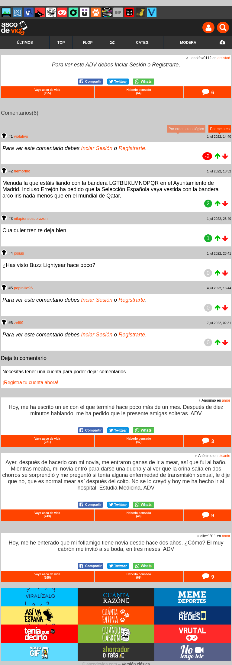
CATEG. (142, 42)
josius (19, 253)
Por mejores (220, 129)
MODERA (188, 42)
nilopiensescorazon (30, 218)
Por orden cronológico (186, 129)
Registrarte (165, 65)
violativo (21, 136)
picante (224, 456)
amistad (224, 58)
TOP (61, 42)
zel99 (18, 322)
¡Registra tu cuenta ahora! (30, 382)
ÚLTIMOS (25, 42)
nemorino (22, 171)
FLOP (88, 42)
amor (226, 400)
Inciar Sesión (130, 65)
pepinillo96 (23, 288)
